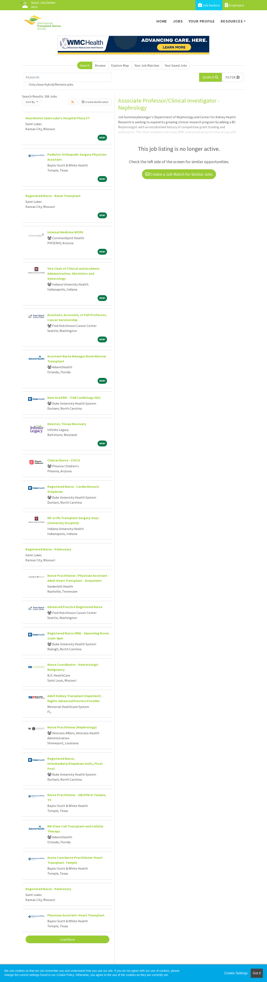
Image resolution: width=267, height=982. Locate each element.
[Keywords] (67, 77)
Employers (234, 5)
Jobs (178, 21)
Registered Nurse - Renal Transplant (53, 196)
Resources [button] (232, 21)
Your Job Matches (147, 65)
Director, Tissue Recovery (66, 424)
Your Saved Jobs (176, 65)
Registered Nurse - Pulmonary (48, 549)
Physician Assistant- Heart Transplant (76, 915)
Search (84, 65)
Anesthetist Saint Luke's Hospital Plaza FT (57, 118)
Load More (67, 939)
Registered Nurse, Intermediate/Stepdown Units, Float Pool (75, 763)
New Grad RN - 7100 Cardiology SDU (74, 397)
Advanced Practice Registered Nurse (74, 607)
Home (161, 21)
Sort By (30, 102)
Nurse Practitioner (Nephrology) (72, 727)
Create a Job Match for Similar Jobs (179, 174)
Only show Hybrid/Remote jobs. (51, 84)
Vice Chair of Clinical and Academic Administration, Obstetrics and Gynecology (73, 273)
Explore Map (120, 65)
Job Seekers (209, 5)
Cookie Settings (236, 973)
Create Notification (95, 102)
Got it (257, 973)
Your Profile (202, 21)
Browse (100, 65)
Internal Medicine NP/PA (65, 232)
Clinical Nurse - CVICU (63, 460)
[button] (232, 77)
